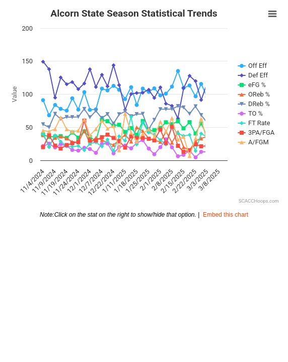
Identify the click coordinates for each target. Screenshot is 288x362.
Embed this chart (225, 214)
